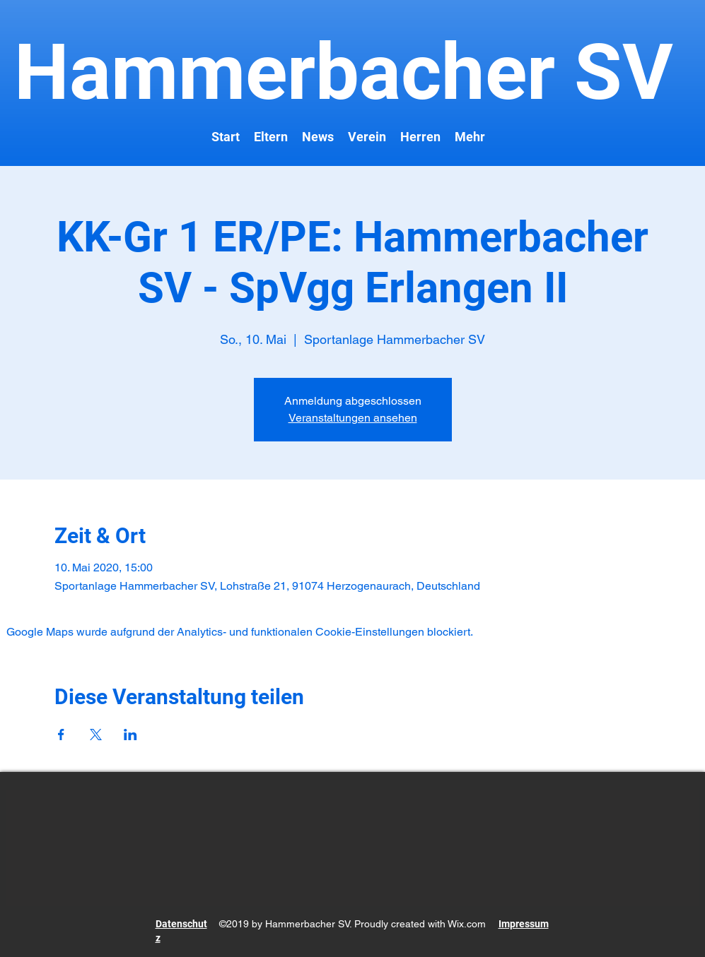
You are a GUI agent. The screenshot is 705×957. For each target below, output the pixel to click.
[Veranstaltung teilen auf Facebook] (61, 734)
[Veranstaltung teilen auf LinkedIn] (130, 734)
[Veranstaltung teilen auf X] (96, 734)
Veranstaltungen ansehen (353, 417)
